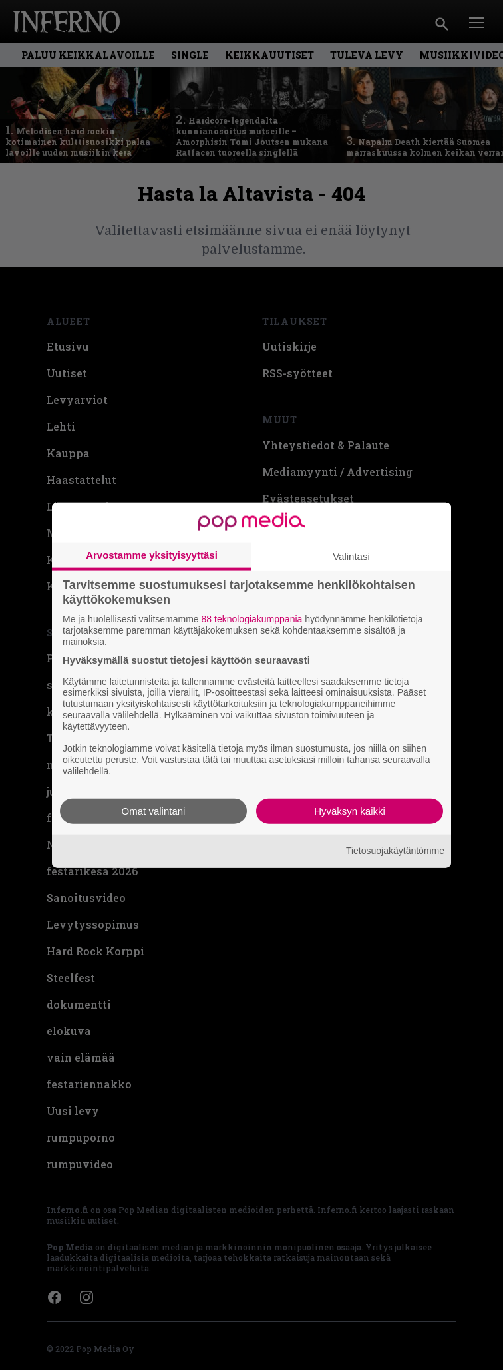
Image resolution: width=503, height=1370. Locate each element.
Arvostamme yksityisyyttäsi (152, 555)
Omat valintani (154, 810)
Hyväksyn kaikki (349, 810)
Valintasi (351, 556)
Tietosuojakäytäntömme (395, 850)
